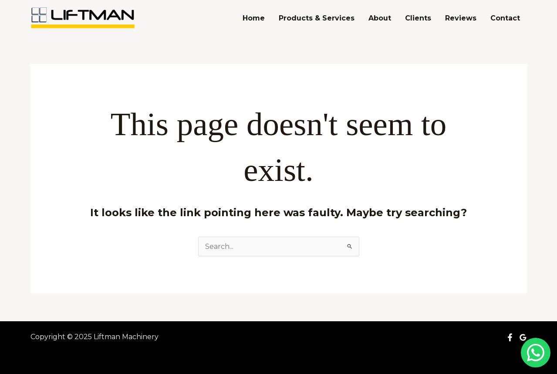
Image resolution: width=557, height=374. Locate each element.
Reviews (460, 18)
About (379, 18)
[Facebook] (510, 337)
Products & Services (316, 18)
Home (254, 18)
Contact (505, 18)
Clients (418, 18)
